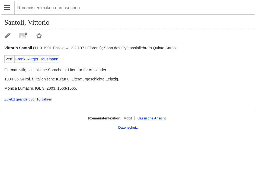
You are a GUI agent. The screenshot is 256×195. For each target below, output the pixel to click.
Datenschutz (128, 127)
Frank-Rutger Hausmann (36, 59)
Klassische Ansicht (151, 118)
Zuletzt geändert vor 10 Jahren (28, 99)
